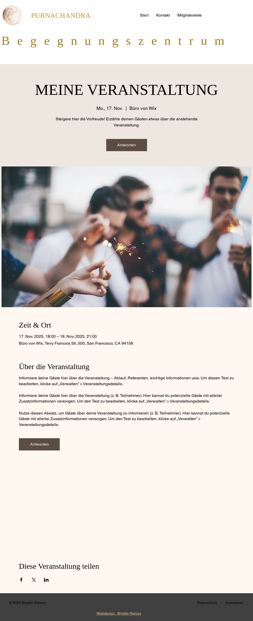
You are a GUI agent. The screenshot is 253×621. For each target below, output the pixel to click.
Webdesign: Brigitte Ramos (119, 613)
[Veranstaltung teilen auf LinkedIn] (46, 580)
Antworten (126, 145)
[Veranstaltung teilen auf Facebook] (21, 580)
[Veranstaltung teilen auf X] (33, 580)
